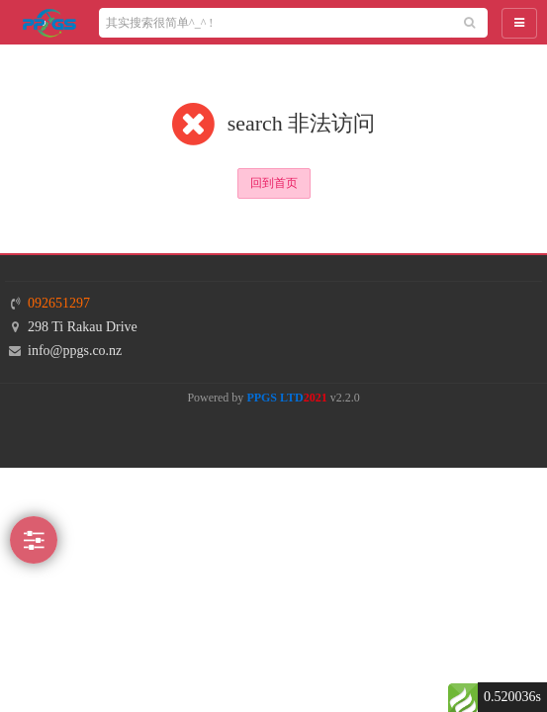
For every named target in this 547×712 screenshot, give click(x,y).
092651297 (59, 303)
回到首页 (274, 183)
